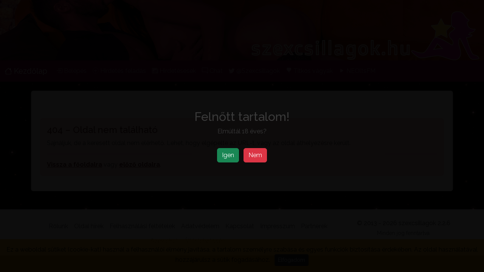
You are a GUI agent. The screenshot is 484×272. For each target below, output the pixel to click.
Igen (228, 155)
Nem (255, 155)
